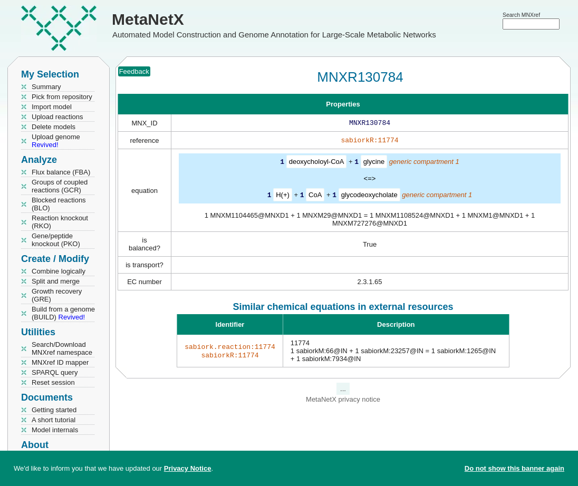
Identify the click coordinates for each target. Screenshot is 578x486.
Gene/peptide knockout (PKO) (56, 240)
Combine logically (58, 271)
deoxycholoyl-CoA (316, 164)
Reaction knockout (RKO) (60, 222)
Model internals (55, 430)
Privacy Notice (187, 468)
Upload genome (56, 141)
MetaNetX (148, 19)
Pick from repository (62, 97)
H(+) (283, 196)
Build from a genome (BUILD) (63, 313)
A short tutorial (53, 420)
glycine (373, 164)
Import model (52, 107)
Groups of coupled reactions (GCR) (60, 186)
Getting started (54, 410)
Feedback (134, 71)
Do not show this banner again (514, 468)
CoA (315, 196)
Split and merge (56, 281)
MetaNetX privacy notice (343, 400)
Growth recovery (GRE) (57, 295)
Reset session (53, 382)
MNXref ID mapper (60, 362)
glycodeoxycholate (369, 196)
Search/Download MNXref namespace (62, 348)
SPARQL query (55, 372)
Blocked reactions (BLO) (59, 204)
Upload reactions (57, 117)
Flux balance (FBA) (61, 172)
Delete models (53, 127)
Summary (46, 87)
